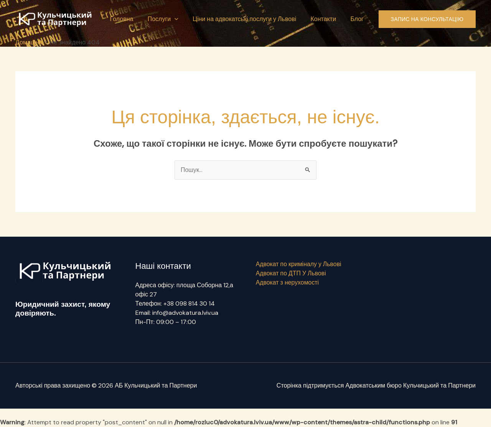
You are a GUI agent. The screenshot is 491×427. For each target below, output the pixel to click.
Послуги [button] (170, 19)
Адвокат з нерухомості (287, 282)
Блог (358, 19)
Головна (131, 19)
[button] (182, 19)
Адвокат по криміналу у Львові (298, 264)
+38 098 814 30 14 (189, 303)
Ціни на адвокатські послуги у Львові (249, 19)
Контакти (326, 19)
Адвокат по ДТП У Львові (290, 273)
